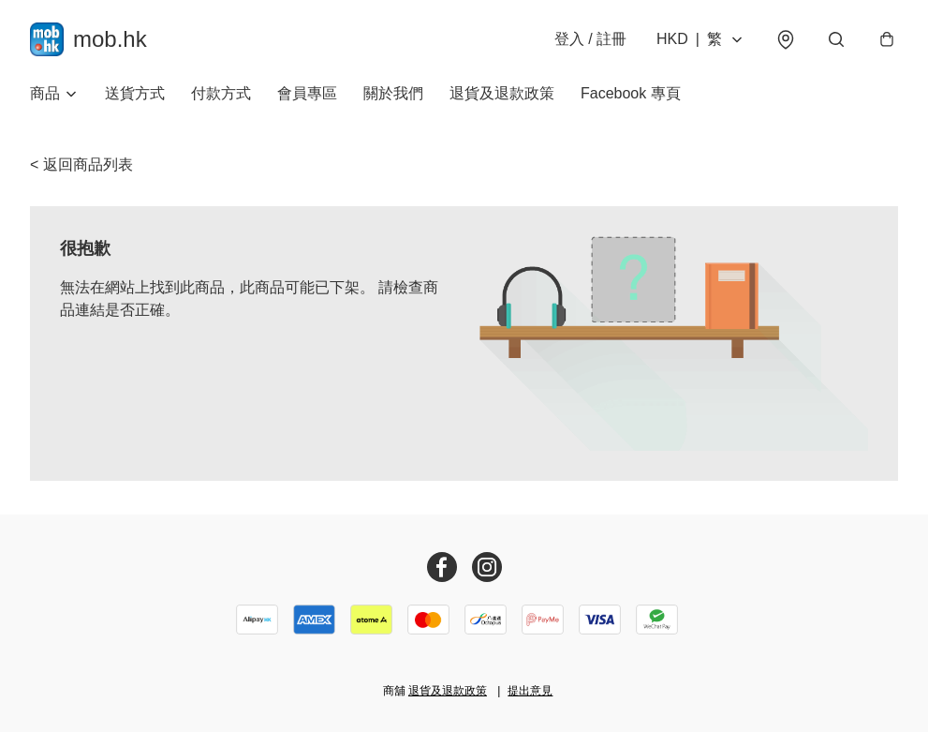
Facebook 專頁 (631, 93)
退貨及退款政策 (501, 93)
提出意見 (530, 690)
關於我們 (393, 93)
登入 (590, 39)
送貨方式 (135, 93)
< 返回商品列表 (81, 164)
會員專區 (307, 93)
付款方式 (221, 93)
